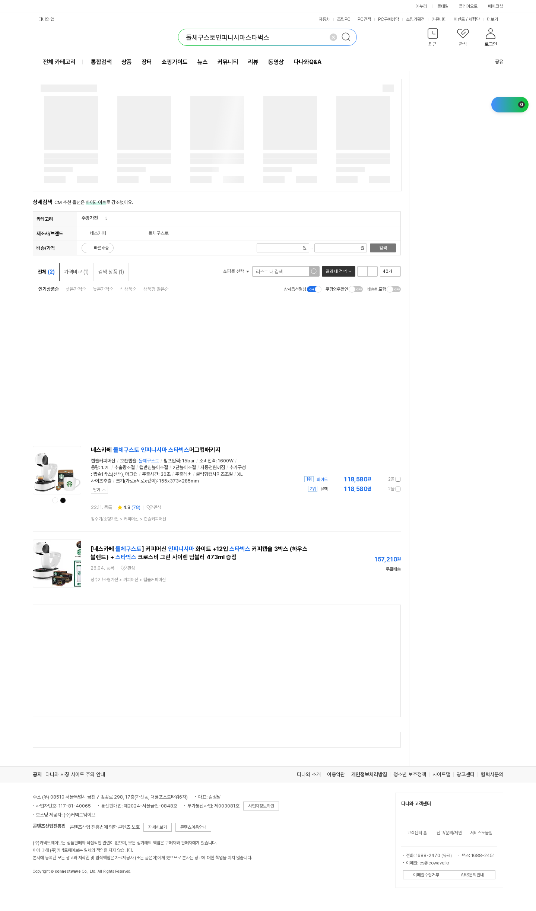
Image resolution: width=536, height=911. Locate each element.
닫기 (97, 489)
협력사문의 (492, 774)
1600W (226, 461)
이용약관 (336, 774)
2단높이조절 (184, 467)
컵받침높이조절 (153, 467)
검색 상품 (111, 272)
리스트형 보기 (362, 271)
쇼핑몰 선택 (236, 271)
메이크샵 (495, 6)
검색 (383, 248)
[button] (433, 39)
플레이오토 (468, 6)
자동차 (324, 19)
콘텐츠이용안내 (193, 827)
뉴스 (202, 62)
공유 (494, 61)
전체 (46, 272)
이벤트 (459, 19)
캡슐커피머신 (103, 461)
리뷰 (253, 62)
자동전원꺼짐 (212, 467)
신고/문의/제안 (449, 832)
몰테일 (442, 6)
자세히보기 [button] (157, 827)
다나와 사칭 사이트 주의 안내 (75, 774)
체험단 (474, 19)
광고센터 (466, 774)
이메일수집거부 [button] (426, 874)
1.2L (105, 467)
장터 (147, 62)
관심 (157, 507)
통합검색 (101, 62)
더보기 (495, 19)
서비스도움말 (481, 832)
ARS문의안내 (472, 874)
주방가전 (90, 218)
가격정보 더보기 (374, 479)
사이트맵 (441, 774)
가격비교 (76, 272)
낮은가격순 (76, 289)
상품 (126, 62)
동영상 (276, 62)
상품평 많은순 (156, 289)
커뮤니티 (439, 19)
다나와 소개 (309, 774)
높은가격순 (103, 289)
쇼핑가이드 (175, 62)
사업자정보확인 (261, 806)
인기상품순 (48, 289)
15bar (188, 461)
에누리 (421, 6)
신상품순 (128, 289)
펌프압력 (172, 461)
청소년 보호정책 (409, 774)
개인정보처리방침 (369, 774)
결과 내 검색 (336, 271)
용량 (95, 467)
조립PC (344, 19)
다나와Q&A (307, 62)
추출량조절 (124, 467)
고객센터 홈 (417, 832)
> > (128, 519)
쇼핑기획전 (415, 19)
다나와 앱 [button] (46, 19)
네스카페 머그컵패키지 (156, 449)
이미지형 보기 (372, 271)
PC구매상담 (388, 19)
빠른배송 (101, 248)
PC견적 (364, 19)
